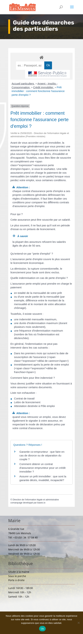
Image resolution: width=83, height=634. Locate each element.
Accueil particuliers (23, 83)
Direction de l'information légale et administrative (36, 499)
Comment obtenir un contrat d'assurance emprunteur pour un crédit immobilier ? (42, 468)
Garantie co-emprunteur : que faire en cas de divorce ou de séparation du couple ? (41, 455)
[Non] (78, 623)
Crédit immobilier (43, 87)
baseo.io (41, 502)
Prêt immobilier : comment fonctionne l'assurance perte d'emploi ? (38, 91)
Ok (42, 628)
